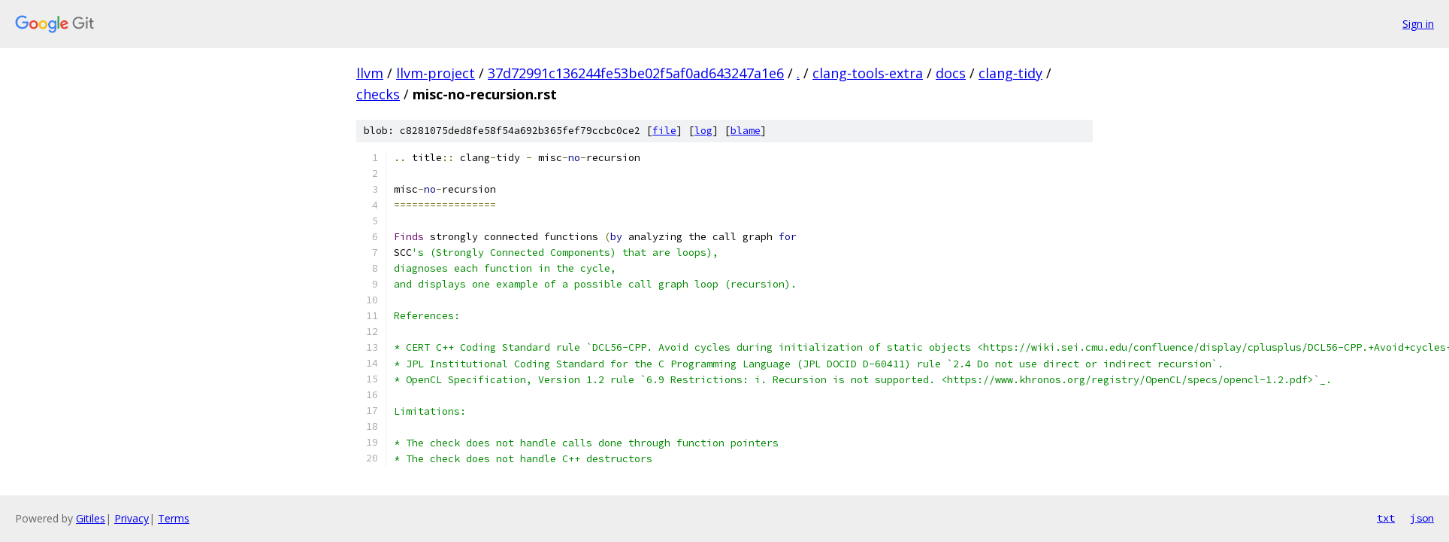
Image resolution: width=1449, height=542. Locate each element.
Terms (173, 518)
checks (378, 94)
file (664, 130)
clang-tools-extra (867, 73)
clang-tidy (1010, 73)
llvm (369, 73)
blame (746, 130)
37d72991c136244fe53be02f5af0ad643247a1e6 (636, 73)
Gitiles (90, 518)
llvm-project (435, 73)
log (703, 130)
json (1422, 518)
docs (951, 73)
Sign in (1418, 24)
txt (1386, 518)
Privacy (131, 518)
